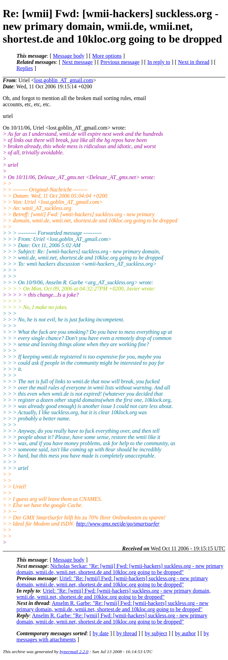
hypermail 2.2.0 (74, 651)
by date (101, 633)
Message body (68, 56)
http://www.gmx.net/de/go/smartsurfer (117, 524)
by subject (156, 633)
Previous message (120, 62)
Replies (24, 68)
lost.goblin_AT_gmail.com (63, 80)
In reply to (158, 62)
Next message (77, 62)
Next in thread (193, 62)
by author (185, 633)
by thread (127, 633)
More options (107, 56)
